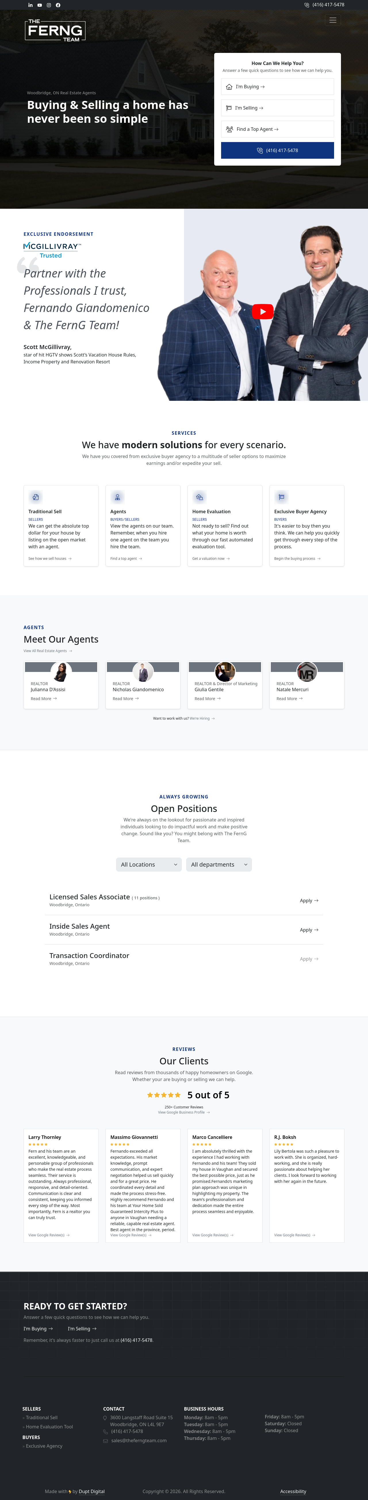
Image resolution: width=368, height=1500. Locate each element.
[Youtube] (39, 4)
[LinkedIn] (30, 4)
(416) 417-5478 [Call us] (324, 4)
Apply (309, 927)
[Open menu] (333, 20)
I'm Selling (244, 108)
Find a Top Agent (252, 129)
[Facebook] (58, 4)
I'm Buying (245, 86)
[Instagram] (49, 4)
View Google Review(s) (49, 1261)
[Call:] (277, 150)
